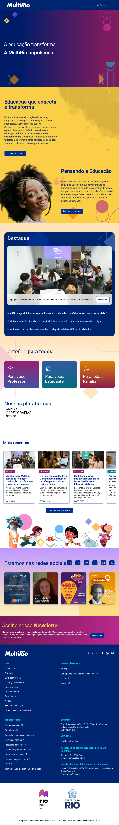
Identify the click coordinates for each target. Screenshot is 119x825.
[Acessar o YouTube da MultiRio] (87, 653)
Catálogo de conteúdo (15, 682)
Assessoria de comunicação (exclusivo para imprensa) (83, 749)
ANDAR (65, 668)
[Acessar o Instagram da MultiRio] (92, 653)
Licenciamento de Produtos (18, 710)
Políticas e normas (14, 739)
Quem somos (11, 668)
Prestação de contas (15, 744)
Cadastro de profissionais (18, 759)
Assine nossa (30, 625)
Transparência (12, 719)
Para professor (11, 687)
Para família (10, 696)
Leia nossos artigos (72, 211)
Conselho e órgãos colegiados (20, 735)
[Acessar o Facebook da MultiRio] (102, 653)
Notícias (8, 701)
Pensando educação (14, 705)
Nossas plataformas (71, 663)
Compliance (11, 730)
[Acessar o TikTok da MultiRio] (97, 653)
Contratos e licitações (16, 754)
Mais (16, 442)
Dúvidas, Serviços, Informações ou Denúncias (84, 764)
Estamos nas (35, 563)
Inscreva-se (97, 636)
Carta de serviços (14, 725)
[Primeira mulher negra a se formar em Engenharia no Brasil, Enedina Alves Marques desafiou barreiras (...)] (102, 588)
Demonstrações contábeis (18, 749)
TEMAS (65, 683)
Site (7, 663)
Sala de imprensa (13, 678)
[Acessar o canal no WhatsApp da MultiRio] (107, 653)
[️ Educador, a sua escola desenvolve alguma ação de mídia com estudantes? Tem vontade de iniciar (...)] (17, 588)
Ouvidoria (66, 735)
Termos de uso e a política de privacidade (23, 769)
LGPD (9, 764)
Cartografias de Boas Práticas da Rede (79, 673)
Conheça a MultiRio (15, 153)
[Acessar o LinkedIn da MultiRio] (112, 653)
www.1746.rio (73, 774)
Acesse (102, 299)
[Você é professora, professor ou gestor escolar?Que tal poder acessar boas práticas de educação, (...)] (73, 588)
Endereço (66, 719)
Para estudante (12, 691)
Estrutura (9, 673)
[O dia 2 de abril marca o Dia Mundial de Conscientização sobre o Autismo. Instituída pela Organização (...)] (45, 588)
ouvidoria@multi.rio (69, 741)
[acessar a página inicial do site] (18, 5)
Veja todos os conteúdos (59, 510)
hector (65, 678)
